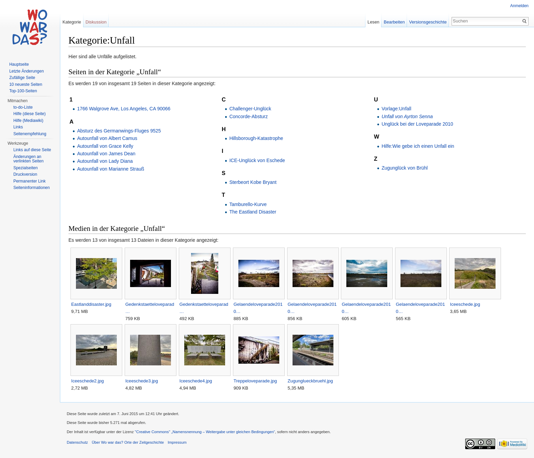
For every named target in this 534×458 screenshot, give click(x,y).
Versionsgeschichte (427, 22)
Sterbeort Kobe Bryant (253, 182)
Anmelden (519, 5)
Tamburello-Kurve (248, 204)
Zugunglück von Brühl (404, 168)
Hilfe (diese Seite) (29, 113)
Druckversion (25, 174)
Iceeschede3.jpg (141, 380)
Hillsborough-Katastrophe (256, 138)
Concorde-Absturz (248, 116)
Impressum (177, 442)
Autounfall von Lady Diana (104, 161)
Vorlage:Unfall (396, 108)
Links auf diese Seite (32, 149)
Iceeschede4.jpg (195, 380)
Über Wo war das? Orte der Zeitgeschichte (128, 442)
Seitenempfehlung (29, 133)
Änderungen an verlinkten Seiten (28, 159)
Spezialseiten (25, 167)
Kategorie (71, 22)
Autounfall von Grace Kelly (105, 146)
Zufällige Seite (22, 77)
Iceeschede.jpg (465, 304)
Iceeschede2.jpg (87, 380)
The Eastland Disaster (252, 212)
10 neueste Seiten (25, 84)
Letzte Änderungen (26, 71)
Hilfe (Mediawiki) (28, 120)
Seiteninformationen (31, 187)
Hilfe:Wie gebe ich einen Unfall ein (417, 146)
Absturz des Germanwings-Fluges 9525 (119, 130)
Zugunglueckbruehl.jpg (310, 380)
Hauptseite (19, 64)
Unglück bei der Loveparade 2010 (417, 124)
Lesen (373, 22)
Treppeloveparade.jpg (255, 380)
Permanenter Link (29, 181)
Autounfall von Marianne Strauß (110, 169)
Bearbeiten (394, 22)
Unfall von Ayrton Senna (407, 116)
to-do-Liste (23, 107)
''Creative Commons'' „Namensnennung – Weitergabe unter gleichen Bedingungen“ (205, 432)
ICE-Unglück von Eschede (257, 160)
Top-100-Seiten (23, 91)
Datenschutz (77, 442)
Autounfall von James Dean (106, 153)
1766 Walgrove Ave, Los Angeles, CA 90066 (123, 108)
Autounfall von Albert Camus (107, 138)
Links (18, 127)
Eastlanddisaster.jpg (91, 304)
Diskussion (96, 22)
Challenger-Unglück (250, 108)
